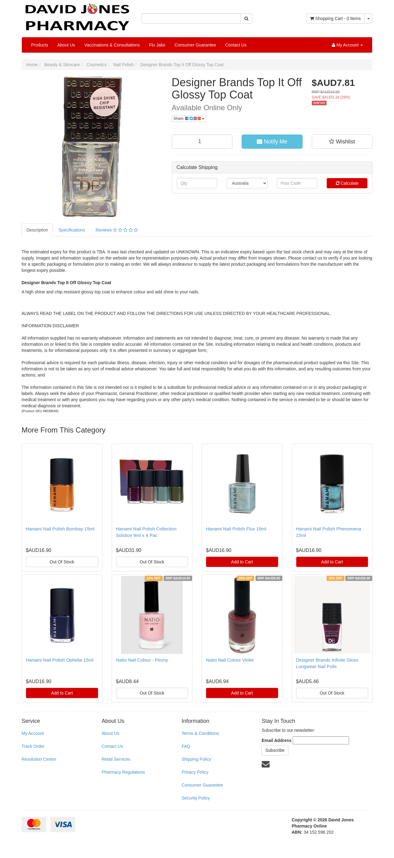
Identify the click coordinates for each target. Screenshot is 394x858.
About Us (66, 44)
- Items (335, 18)
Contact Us (236, 44)
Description (37, 230)
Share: (189, 118)
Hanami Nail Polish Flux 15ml (236, 528)
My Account (33, 733)
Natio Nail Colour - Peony (142, 660)
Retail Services (116, 759)
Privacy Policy (195, 772)
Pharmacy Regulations (123, 772)
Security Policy (196, 798)
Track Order (33, 746)
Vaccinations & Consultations (112, 44)
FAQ (186, 746)
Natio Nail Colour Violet (230, 660)
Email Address (276, 740)
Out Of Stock (62, 561)
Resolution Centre (39, 759)
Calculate (347, 183)
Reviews (116, 230)
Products (39, 44)
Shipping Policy (196, 759)
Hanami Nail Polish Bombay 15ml (60, 528)
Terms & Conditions (200, 733)
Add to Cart (242, 561)
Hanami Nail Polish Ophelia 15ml (59, 660)
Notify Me (272, 142)
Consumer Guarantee (195, 44)
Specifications (71, 230)
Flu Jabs (157, 44)
